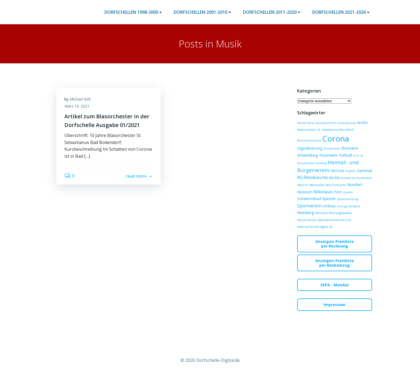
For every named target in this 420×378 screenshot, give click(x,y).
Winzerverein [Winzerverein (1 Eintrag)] (307, 220)
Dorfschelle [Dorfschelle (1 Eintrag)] (332, 148)
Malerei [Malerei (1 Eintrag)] (302, 185)
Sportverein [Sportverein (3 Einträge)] (309, 205)
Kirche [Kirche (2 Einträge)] (334, 177)
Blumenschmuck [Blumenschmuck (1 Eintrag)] (309, 140)
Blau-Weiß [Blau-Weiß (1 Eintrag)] (346, 130)
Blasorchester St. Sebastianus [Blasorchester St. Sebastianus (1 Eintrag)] (317, 130)
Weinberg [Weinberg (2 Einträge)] (305, 212)
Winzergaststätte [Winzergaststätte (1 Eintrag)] (340, 213)
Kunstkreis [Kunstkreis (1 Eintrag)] (348, 178)
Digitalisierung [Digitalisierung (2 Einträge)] (309, 148)
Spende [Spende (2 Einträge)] (329, 198)
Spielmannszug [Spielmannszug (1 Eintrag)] (347, 199)
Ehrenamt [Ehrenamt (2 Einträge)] (349, 148)
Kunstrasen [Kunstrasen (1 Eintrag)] (364, 178)
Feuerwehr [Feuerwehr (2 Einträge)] (328, 155)
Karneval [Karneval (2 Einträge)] (364, 170)
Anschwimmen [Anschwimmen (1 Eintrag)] (325, 123)
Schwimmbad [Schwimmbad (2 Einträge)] (309, 198)
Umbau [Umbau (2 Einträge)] (329, 205)
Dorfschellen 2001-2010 (203, 12)
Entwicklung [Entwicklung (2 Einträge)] (307, 155)
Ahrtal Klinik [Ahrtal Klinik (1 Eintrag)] (305, 123)
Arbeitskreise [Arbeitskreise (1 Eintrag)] (347, 123)
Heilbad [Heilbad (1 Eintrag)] (321, 163)
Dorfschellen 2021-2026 (341, 12)
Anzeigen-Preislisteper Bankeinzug (334, 263)
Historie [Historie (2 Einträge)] (337, 170)
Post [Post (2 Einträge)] (338, 191)
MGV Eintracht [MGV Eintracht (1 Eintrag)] (336, 185)
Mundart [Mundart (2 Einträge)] (354, 184)
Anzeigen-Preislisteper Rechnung (334, 244)
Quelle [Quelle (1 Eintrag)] (348, 192)
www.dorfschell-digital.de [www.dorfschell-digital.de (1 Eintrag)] (314, 227)
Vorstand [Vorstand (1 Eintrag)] (354, 206)
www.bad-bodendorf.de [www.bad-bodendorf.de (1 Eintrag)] (334, 220)
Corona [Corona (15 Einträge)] (335, 138)
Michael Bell (80, 99)
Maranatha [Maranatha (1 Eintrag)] (317, 185)
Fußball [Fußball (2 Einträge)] (345, 155)
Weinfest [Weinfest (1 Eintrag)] (321, 213)
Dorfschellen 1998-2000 (134, 12)
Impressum (334, 304)
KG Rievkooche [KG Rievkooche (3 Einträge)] (312, 177)
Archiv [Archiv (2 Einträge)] (362, 122)
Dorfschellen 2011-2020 (272, 12)
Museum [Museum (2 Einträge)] (305, 191)
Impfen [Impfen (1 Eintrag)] (350, 171)
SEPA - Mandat (334, 284)
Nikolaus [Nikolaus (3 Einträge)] (323, 191)
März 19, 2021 (76, 106)
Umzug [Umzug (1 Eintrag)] (342, 206)
